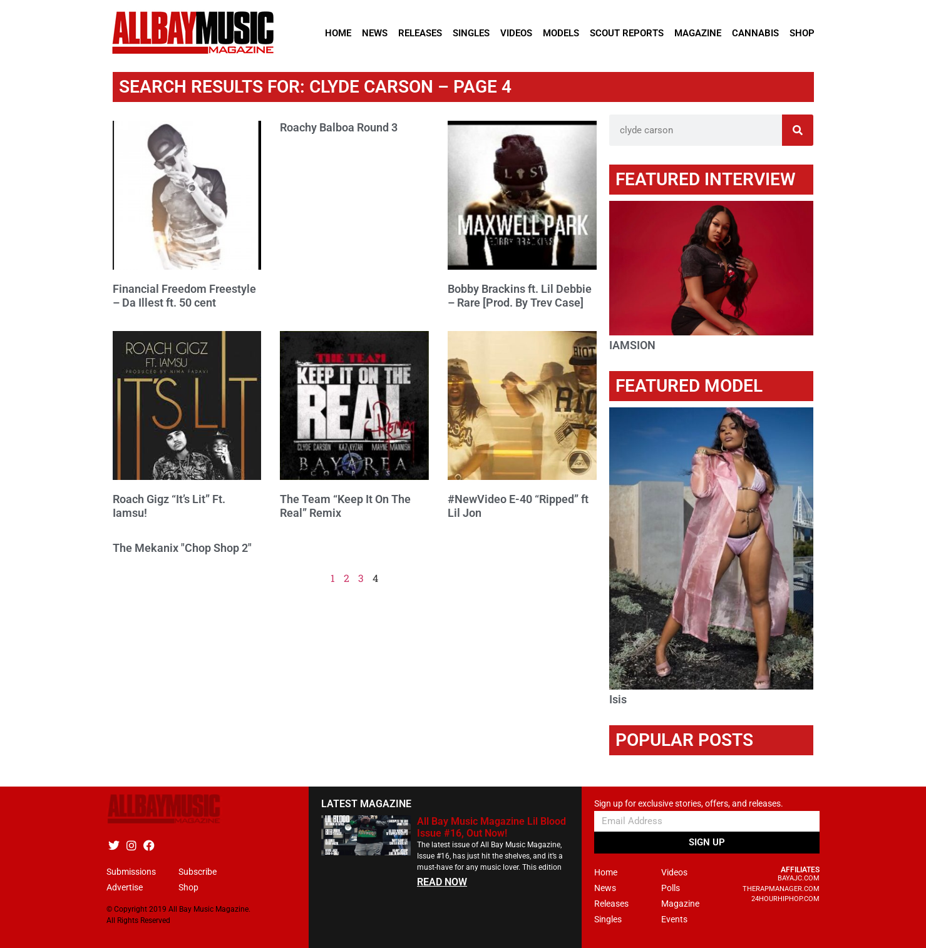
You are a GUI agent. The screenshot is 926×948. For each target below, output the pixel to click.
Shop (802, 33)
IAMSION (632, 345)
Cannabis (755, 33)
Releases (420, 33)
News (375, 33)
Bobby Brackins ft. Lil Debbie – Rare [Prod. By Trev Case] (520, 295)
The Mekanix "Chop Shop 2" (182, 547)
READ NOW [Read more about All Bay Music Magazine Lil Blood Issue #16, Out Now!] (442, 882)
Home (338, 33)
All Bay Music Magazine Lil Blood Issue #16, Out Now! (491, 827)
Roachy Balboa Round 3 (339, 127)
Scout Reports (627, 33)
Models (561, 33)
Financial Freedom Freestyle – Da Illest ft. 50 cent (184, 295)
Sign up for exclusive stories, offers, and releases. (688, 803)
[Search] (797, 130)
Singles (471, 33)
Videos (516, 33)
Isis (618, 699)
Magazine (697, 33)
